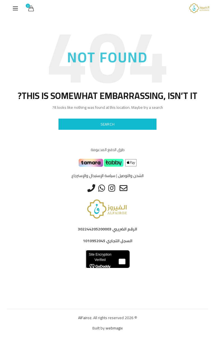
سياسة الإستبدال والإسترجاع (93, 175)
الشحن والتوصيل (131, 175)
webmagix (114, 328)
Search (108, 124)
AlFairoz (85, 317)
